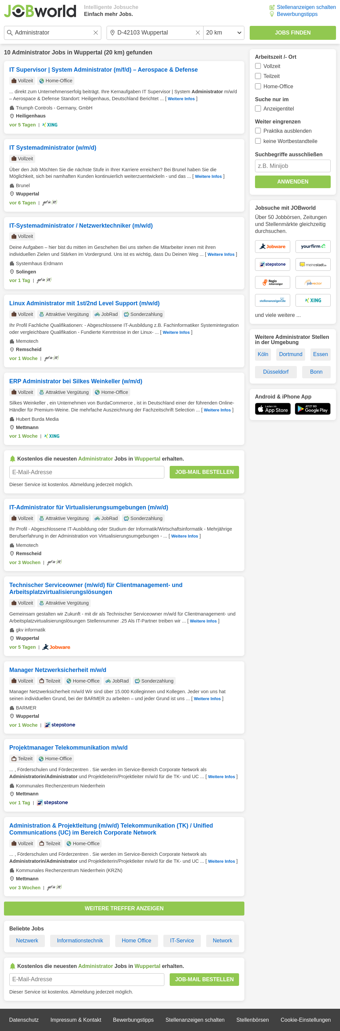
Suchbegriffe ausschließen (289, 154)
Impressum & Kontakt (75, 1020)
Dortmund (290, 354)
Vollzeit (272, 66)
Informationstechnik (80, 940)
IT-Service (182, 940)
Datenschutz (24, 1020)
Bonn (316, 372)
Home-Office (279, 86)
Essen (320, 354)
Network (222, 940)
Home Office (136, 940)
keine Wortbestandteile (290, 141)
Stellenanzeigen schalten (306, 7)
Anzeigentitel (279, 108)
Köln (263, 354)
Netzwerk (27, 940)
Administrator (31, 52)
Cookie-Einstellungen (306, 1020)
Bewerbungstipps (297, 14)
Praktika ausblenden (288, 131)
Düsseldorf (276, 372)
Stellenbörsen (252, 1020)
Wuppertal (88, 52)
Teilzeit (272, 76)
